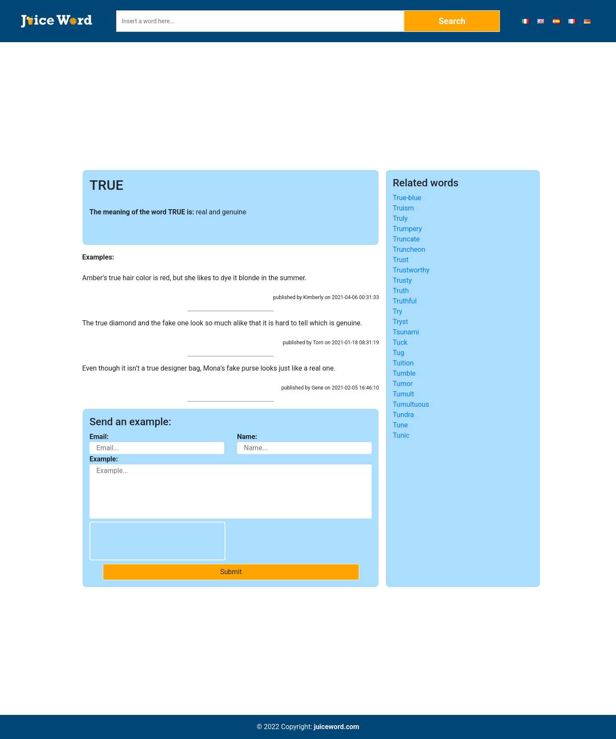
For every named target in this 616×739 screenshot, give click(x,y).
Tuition (403, 363)
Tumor (403, 384)
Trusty (402, 280)
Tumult (403, 394)
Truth (401, 291)
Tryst (400, 322)
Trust (401, 260)
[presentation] (157, 541)
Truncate (406, 239)
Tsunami (406, 332)
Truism (403, 208)
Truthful (405, 301)
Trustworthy (411, 270)
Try (397, 311)
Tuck (400, 342)
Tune (400, 425)
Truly (400, 218)
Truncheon (409, 249)
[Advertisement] (308, 106)
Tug (398, 353)
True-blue (407, 198)
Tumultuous (411, 404)
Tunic (401, 435)
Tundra (403, 415)
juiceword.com (336, 727)
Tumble (404, 373)
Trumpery (407, 229)
